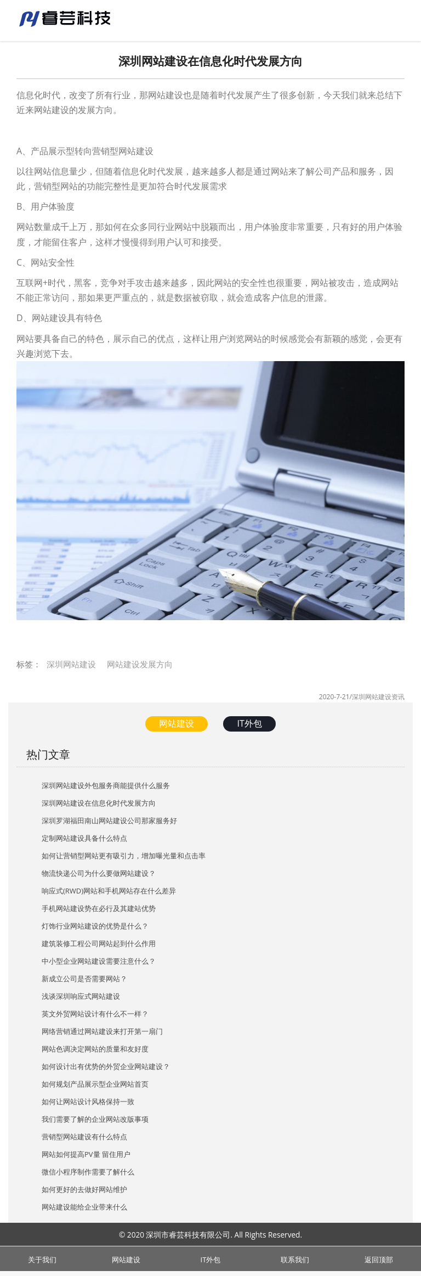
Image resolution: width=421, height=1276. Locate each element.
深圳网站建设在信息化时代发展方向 (99, 803)
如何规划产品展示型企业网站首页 (95, 1084)
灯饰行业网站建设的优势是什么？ (95, 926)
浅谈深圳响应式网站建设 (81, 996)
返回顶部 (379, 1258)
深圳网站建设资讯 (378, 696)
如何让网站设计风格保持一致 (88, 1101)
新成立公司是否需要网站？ (84, 978)
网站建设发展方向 (140, 664)
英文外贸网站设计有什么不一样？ (95, 1014)
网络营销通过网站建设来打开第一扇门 (102, 1031)
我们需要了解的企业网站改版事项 (95, 1119)
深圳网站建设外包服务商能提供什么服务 (106, 785)
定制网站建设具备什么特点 (84, 838)
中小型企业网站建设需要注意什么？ (99, 961)
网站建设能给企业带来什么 (84, 1207)
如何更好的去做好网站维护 (84, 1189)
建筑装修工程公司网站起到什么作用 (99, 943)
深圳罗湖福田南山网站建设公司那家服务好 (109, 820)
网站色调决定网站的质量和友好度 (95, 1049)
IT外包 (249, 723)
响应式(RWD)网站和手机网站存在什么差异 (109, 891)
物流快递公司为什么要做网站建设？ (99, 873)
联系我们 (295, 1258)
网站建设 (176, 723)
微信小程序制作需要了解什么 (88, 1172)
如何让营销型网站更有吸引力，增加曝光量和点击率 (124, 856)
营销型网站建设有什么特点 (84, 1137)
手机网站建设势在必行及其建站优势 (99, 908)
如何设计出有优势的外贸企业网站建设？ (106, 1066)
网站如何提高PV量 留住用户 (86, 1154)
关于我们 (42, 1258)
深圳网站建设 (71, 664)
